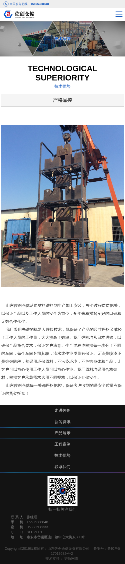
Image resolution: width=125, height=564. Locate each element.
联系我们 (62, 467)
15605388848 (39, 4)
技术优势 (62, 455)
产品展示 (62, 433)
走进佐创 (62, 410)
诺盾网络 (71, 559)
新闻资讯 (62, 422)
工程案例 (62, 444)
